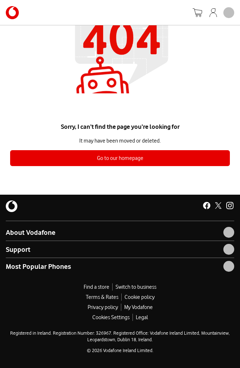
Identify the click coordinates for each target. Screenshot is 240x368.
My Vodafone (138, 307)
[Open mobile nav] (228, 12)
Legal (142, 317)
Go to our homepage (120, 158)
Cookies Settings (111, 317)
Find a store (96, 287)
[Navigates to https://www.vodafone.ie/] (12, 12)
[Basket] (197, 12)
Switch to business (135, 287)
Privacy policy (103, 307)
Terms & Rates (102, 297)
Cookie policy (140, 297)
